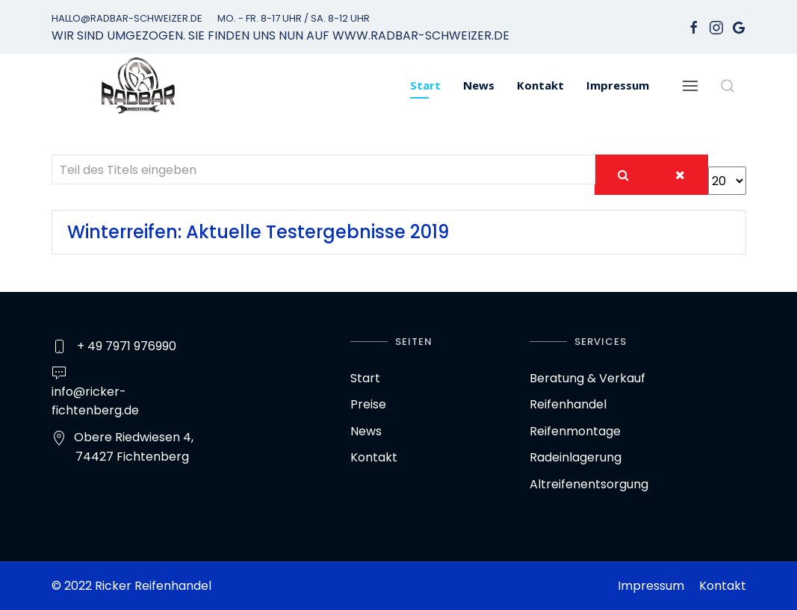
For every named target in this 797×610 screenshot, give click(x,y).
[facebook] (693, 27)
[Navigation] (690, 85)
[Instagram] (716, 27)
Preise (368, 404)
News (478, 85)
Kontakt (540, 85)
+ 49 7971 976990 (126, 346)
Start (425, 85)
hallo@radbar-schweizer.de (127, 18)
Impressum (617, 85)
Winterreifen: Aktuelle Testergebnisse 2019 (258, 232)
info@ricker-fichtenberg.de (95, 401)
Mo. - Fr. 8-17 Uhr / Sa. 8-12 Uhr (293, 18)
